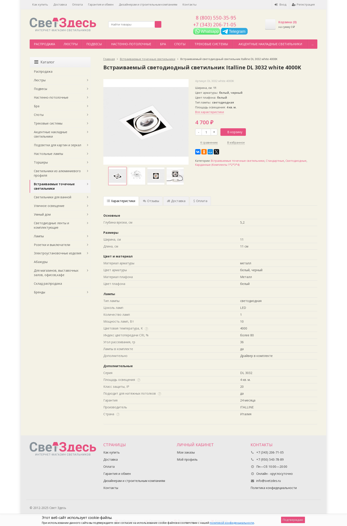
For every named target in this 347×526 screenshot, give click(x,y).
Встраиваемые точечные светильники (237, 161)
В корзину (232, 132)
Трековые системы (211, 44)
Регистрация (303, 4)
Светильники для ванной (52, 197)
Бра (163, 44)
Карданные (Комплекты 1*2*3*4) (217, 165)
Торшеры (41, 162)
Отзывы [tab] (151, 201)
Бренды (39, 292)
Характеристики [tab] (121, 201)
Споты (179, 44)
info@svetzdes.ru (268, 481)
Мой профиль (187, 459)
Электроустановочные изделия (57, 253)
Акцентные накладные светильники (270, 44)
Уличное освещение (49, 206)
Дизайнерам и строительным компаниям (148, 4)
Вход (280, 4)
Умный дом (42, 214)
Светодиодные (296, 161)
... (313, 44)
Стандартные (275, 161)
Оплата (77, 4)
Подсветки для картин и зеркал (57, 145)
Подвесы (94, 44)
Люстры (71, 44)
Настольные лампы (48, 154)
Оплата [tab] (200, 201)
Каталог (44, 62)
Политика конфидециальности (274, 488)
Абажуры (41, 262)
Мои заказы (186, 452)
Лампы (39, 236)
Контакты (190, 4)
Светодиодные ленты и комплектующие (51, 225)
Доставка (60, 4)
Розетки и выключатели (52, 245)
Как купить (40, 4)
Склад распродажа (48, 283)
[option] (117, 176)
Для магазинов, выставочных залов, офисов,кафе (56, 272)
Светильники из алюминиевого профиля (57, 173)
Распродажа (44, 44)
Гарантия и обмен (101, 4)
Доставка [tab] (176, 201)
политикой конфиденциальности (232, 523)
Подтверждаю (293, 520)
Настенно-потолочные (131, 44)
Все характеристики (209, 112)
